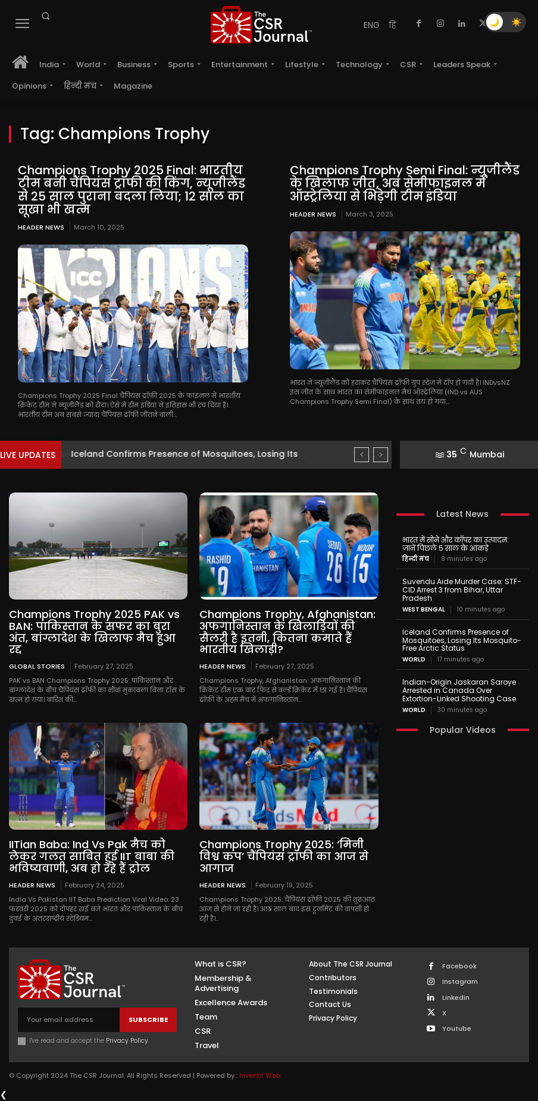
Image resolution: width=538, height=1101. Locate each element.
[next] (380, 454)
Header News (41, 227)
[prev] (361, 454)
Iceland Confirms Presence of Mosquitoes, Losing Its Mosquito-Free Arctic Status (461, 640)
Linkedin (456, 997)
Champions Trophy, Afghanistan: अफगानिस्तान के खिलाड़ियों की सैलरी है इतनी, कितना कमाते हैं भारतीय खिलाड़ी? (287, 632)
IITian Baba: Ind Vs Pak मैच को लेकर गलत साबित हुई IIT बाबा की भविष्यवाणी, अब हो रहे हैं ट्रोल (91, 856)
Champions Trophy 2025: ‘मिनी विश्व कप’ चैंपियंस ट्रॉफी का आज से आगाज (283, 856)
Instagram (460, 981)
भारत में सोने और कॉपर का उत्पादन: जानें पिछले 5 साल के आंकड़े (455, 544)
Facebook (459, 966)
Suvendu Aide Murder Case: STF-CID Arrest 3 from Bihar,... (193, 454)
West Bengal (423, 610)
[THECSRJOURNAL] (261, 24)
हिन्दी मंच (415, 559)
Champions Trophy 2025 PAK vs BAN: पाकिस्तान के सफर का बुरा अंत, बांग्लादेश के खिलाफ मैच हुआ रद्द (94, 632)
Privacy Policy (127, 1040)
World (414, 659)
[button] (45, 16)
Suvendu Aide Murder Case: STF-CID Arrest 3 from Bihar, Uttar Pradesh (461, 589)
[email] (69, 1020)
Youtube (456, 1028)
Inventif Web (259, 1075)
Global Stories (37, 665)
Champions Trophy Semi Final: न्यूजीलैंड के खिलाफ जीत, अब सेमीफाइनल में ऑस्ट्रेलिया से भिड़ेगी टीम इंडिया (405, 183)
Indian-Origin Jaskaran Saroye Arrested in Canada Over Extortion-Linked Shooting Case (459, 690)
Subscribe (148, 1019)
